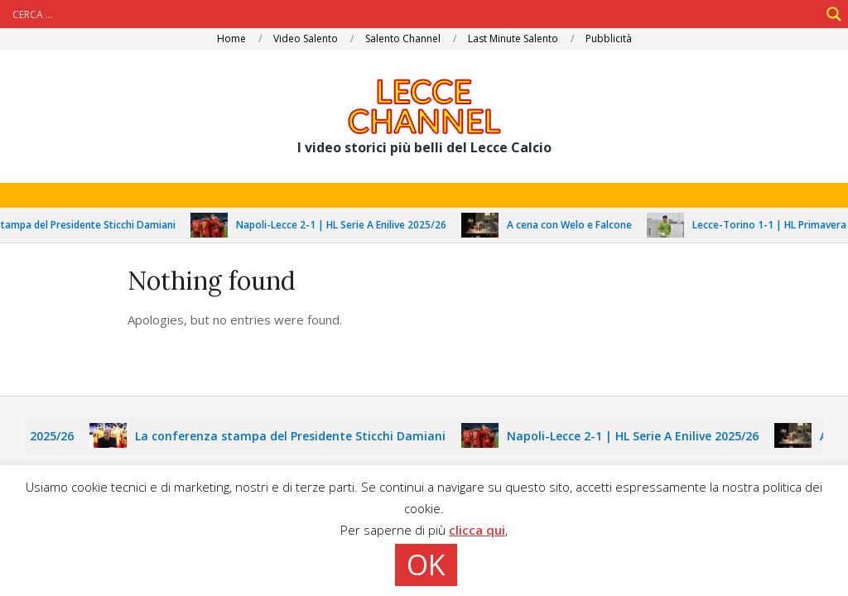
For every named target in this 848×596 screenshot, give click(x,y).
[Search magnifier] (834, 14)
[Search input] (414, 14)
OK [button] (426, 565)
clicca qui (477, 530)
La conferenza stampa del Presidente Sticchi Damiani (298, 436)
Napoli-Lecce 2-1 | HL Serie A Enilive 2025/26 (349, 225)
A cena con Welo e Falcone (577, 225)
